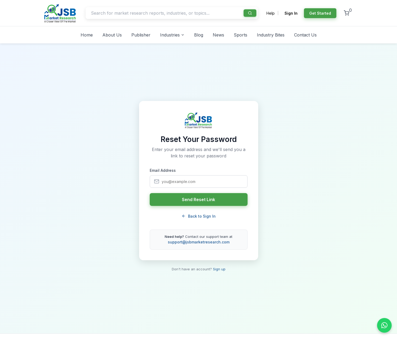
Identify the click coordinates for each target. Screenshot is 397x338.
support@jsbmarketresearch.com (198, 242)
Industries (172, 35)
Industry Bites (271, 35)
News (218, 35)
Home (87, 35)
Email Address (163, 170)
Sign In (291, 13)
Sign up (219, 269)
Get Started (320, 13)
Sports (240, 35)
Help (270, 13)
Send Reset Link (198, 199)
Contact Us (305, 35)
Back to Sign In (199, 216)
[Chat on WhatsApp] (384, 325)
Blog (198, 35)
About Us (112, 35)
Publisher (141, 35)
